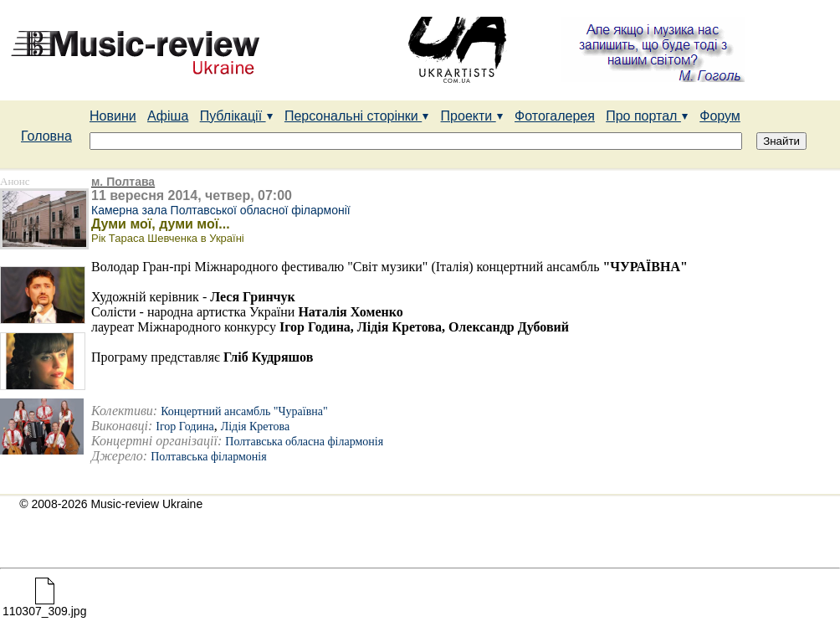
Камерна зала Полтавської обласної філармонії (221, 210)
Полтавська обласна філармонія (304, 441)
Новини (113, 116)
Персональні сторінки (356, 116)
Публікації (237, 116)
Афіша (167, 116)
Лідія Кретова (255, 426)
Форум (719, 116)
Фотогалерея (555, 116)
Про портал (647, 116)
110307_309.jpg (44, 605)
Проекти (472, 116)
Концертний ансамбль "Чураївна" (244, 411)
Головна (46, 136)
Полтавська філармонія (208, 456)
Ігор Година (184, 426)
